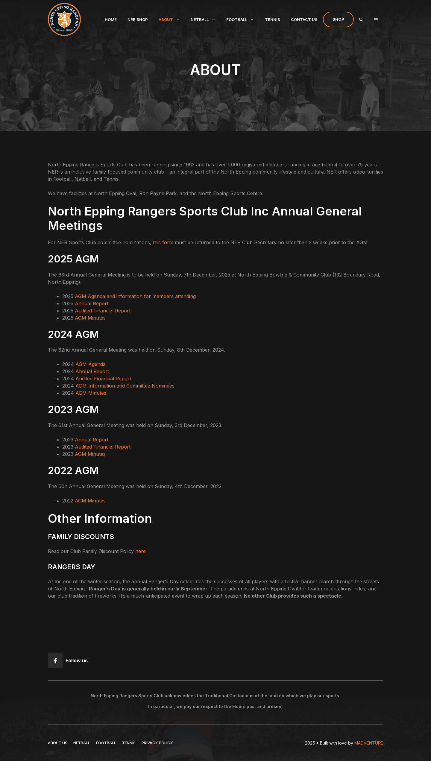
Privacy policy (157, 742)
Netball (206, 19)
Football (242, 19)
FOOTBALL (106, 742)
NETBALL (81, 742)
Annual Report (91, 303)
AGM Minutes (90, 318)
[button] (375, 19)
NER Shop (138, 19)
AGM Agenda (90, 364)
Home (111, 19)
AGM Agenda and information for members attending (135, 296)
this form (163, 242)
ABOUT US (57, 742)
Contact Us (304, 19)
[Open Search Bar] (361, 19)
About (172, 19)
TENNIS (129, 742)
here (140, 551)
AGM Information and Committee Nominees (124, 386)
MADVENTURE (368, 742)
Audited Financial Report (102, 311)
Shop (338, 19)
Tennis (272, 19)
